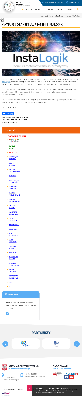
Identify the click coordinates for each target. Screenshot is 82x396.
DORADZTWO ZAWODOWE (13, 277)
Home (51, 16)
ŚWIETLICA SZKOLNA (12, 207)
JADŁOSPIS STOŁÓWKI (13, 187)
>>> (10, 287)
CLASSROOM (48, 9)
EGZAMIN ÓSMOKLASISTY (14, 170)
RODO (11, 282)
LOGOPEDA (13, 252)
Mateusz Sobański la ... (71, 16)
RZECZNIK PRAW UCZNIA (14, 264)
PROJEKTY (12, 176)
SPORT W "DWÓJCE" (13, 234)
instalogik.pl (6, 82)
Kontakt (69, 9)
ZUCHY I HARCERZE (13, 219)
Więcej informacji (7, 313)
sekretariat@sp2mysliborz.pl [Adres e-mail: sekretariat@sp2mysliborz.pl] (34, 376)
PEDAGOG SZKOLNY (12, 247)
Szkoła (20, 389)
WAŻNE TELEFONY (12, 270)
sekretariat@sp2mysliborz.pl (52, 2)
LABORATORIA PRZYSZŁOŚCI (14, 181)
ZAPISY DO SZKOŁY (13, 147)
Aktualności (58, 16)
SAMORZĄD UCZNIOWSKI (13, 213)
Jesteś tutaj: (44, 16)
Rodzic (59, 9)
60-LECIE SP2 (13, 152)
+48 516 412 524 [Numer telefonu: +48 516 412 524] (30, 374)
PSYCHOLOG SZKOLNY (13, 258)
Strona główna (9, 389)
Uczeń (37, 9)
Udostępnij (8, 114)
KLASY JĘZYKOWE (13, 241)
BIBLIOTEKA (13, 229)
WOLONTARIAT (14, 225)
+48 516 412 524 (73, 2)
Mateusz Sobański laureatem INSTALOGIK (32, 24)
